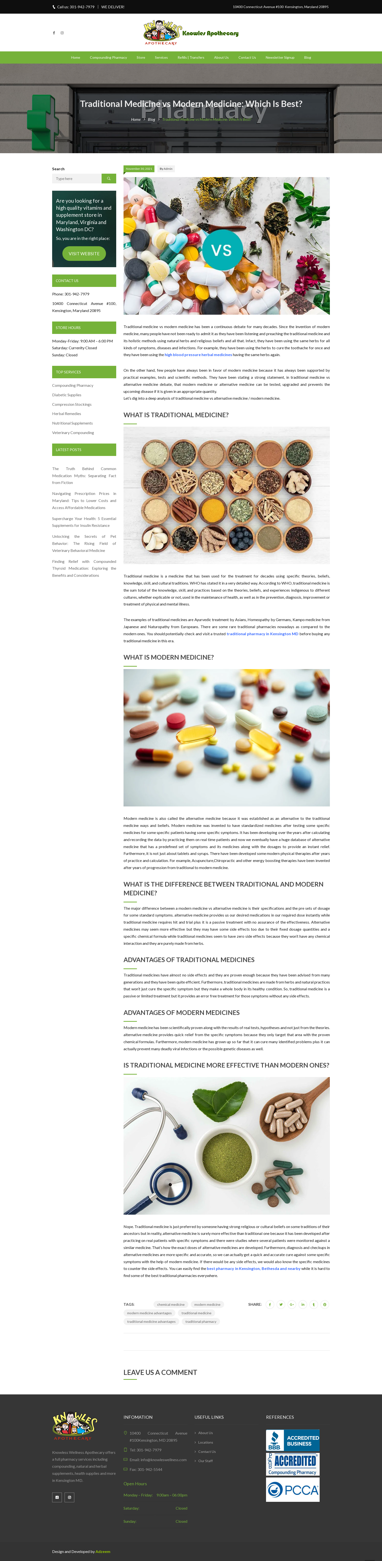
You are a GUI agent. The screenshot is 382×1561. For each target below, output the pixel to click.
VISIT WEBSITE (84, 253)
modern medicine (207, 1304)
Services (161, 57)
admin (168, 168)
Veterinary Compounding (73, 432)
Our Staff (205, 1461)
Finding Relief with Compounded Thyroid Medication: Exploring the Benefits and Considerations (84, 568)
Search (58, 168)
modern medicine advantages (149, 1313)
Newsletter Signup (280, 57)
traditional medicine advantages (151, 1321)
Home (75, 57)
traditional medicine (196, 1313)
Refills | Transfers (191, 57)
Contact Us (247, 57)
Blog (307, 57)
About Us (221, 57)
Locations (205, 1442)
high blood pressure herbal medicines (198, 354)
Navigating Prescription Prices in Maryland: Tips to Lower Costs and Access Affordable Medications (84, 500)
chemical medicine (171, 1304)
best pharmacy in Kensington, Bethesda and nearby (254, 1268)
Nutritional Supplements (72, 423)
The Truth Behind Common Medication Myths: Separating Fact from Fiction (84, 475)
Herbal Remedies (66, 413)
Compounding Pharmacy (108, 57)
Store (141, 57)
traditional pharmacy (200, 1321)
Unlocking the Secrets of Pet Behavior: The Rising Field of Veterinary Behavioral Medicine (84, 543)
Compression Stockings (72, 404)
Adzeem (103, 1551)
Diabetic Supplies (66, 394)
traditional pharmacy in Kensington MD (262, 633)
